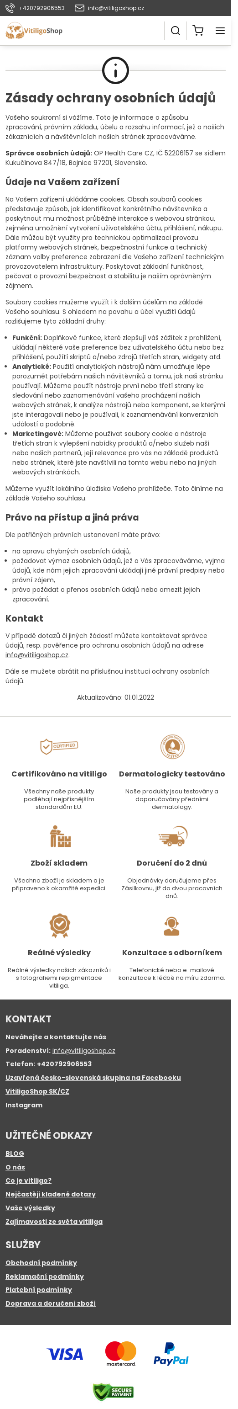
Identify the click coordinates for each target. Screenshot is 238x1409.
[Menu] (220, 30)
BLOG (14, 1153)
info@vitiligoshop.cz (36, 654)
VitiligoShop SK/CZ (37, 1091)
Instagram (23, 1105)
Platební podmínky (38, 1289)
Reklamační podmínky (44, 1276)
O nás (15, 1167)
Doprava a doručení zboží (50, 1303)
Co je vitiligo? (28, 1180)
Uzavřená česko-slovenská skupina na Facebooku (93, 1077)
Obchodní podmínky (41, 1262)
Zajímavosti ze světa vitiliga (54, 1221)
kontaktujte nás (78, 1037)
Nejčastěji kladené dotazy (50, 1194)
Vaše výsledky (30, 1207)
